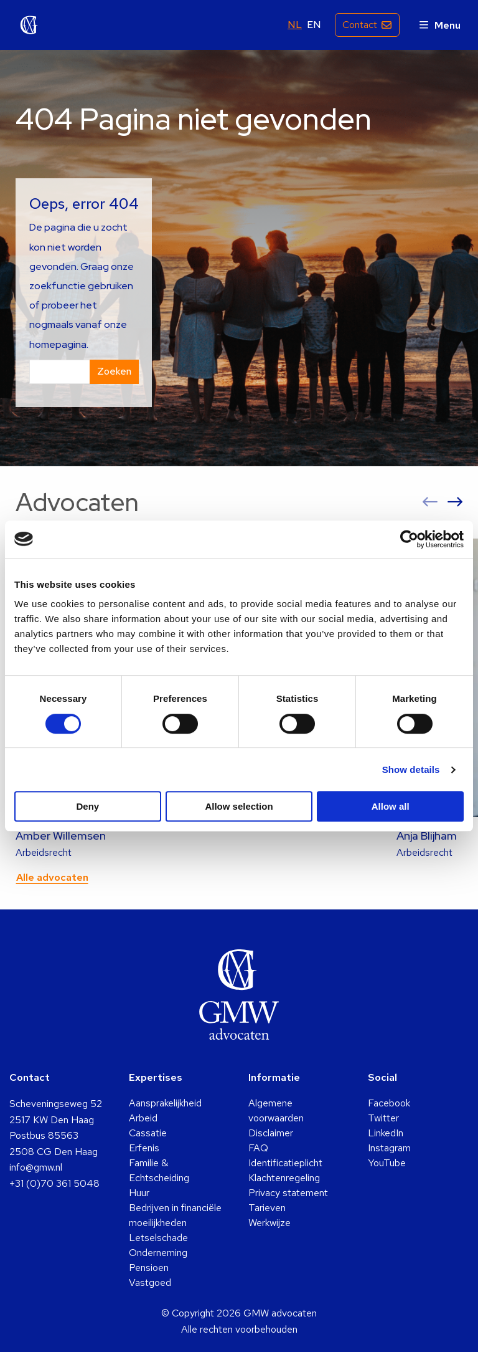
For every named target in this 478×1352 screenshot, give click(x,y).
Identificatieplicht (285, 1162)
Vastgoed (150, 1282)
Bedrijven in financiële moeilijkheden (175, 1215)
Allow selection (239, 806)
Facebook (389, 1103)
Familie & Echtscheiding (159, 1170)
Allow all (391, 806)
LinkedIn (385, 1132)
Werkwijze (269, 1222)
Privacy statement (288, 1192)
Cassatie (148, 1132)
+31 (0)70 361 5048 (54, 1183)
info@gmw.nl (35, 1167)
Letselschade (158, 1237)
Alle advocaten (52, 877)
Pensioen (149, 1267)
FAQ (258, 1147)
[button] (430, 502)
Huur (139, 1192)
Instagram (389, 1147)
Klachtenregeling (284, 1177)
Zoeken (114, 371)
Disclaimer (270, 1132)
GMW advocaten (29, 24)
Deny (87, 806)
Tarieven (267, 1207)
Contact (359, 24)
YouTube (387, 1162)
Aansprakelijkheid (165, 1103)
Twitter (383, 1117)
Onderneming (158, 1252)
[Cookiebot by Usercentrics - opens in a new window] (409, 539)
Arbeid (143, 1117)
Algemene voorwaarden (276, 1110)
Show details (411, 769)
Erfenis (144, 1147)
